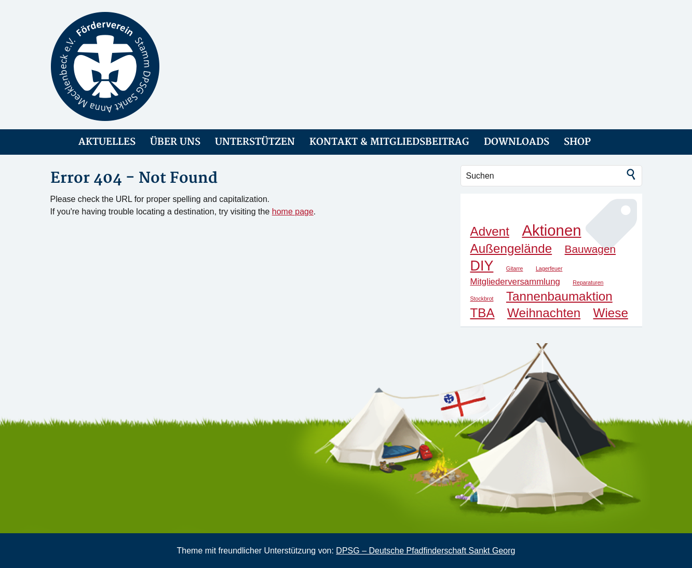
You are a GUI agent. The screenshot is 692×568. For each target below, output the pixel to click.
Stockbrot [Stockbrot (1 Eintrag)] (482, 298)
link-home (57, 142)
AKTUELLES (106, 142)
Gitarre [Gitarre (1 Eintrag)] (514, 268)
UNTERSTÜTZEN (255, 142)
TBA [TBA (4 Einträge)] (482, 313)
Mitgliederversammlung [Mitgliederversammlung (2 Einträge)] (515, 282)
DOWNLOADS (516, 142)
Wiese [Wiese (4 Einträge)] (610, 313)
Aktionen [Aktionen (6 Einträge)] (551, 230)
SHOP (577, 142)
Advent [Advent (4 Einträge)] (489, 231)
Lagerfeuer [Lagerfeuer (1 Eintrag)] (549, 268)
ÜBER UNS (175, 142)
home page (293, 211)
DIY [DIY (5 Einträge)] (482, 266)
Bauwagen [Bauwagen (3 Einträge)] (590, 249)
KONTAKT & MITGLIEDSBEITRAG (389, 142)
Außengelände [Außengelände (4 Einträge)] (511, 248)
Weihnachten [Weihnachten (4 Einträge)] (543, 313)
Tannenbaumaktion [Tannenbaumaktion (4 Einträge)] (559, 296)
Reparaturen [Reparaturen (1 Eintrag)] (588, 282)
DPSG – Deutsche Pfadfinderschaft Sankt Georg (425, 550)
